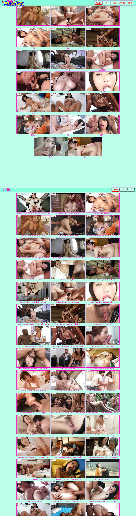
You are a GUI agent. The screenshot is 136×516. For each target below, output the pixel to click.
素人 (85, 147)
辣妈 (68, 38)
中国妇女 (68, 16)
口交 (33, 16)
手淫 (68, 103)
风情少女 (103, 16)
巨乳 (33, 38)
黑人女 (103, 125)
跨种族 (68, 60)
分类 (114, 3)
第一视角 (33, 60)
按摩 (51, 147)
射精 (68, 82)
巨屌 (68, 125)
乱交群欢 (103, 82)
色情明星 (122, 3)
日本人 (33, 125)
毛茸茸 (103, 38)
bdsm (33, 82)
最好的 (115, 189)
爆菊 (103, 103)
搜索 (130, 3)
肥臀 (33, 103)
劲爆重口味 (103, 60)
